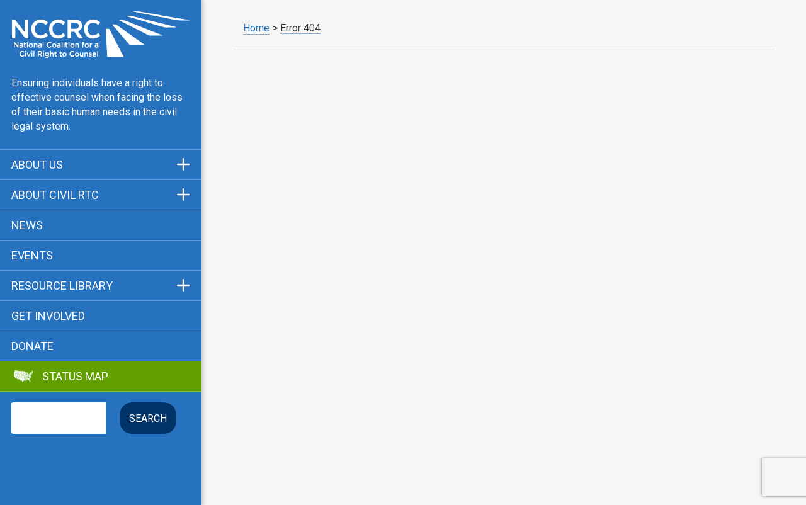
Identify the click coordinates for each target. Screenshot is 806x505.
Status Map (75, 376)
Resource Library (62, 286)
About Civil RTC (55, 195)
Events (32, 255)
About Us (37, 165)
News (27, 225)
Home (256, 28)
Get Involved (48, 316)
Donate (32, 346)
